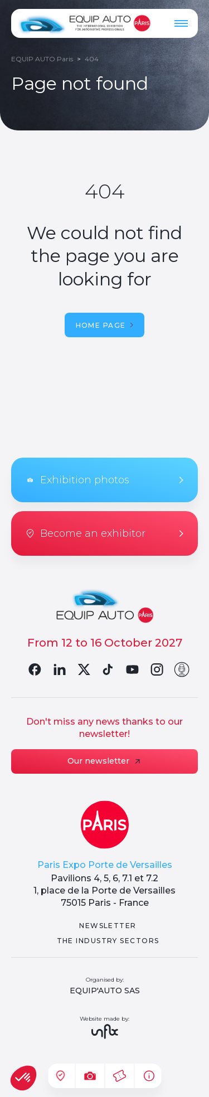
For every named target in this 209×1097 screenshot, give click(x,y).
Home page (105, 325)
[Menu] (181, 23)
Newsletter (107, 925)
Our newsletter (104, 761)
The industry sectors (108, 940)
